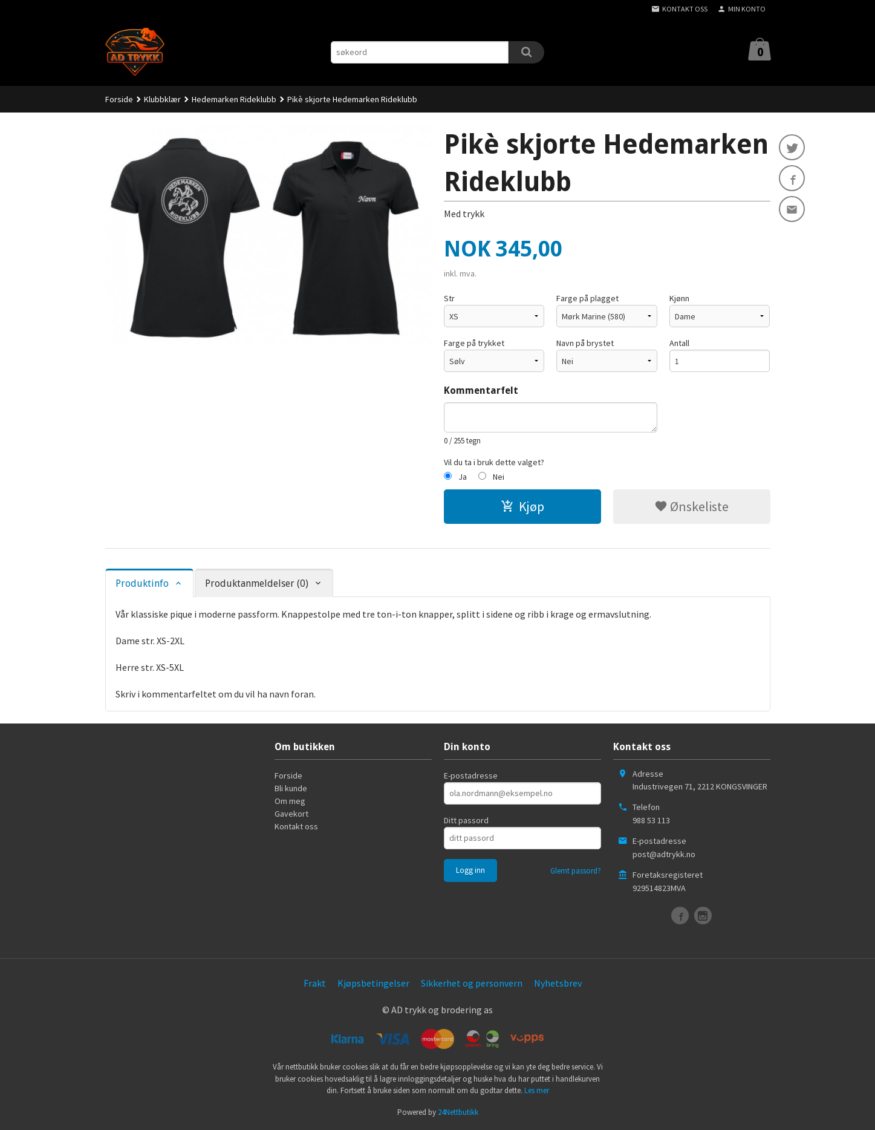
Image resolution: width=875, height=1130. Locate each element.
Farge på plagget (587, 298)
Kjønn (679, 298)
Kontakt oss (296, 826)
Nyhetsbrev (558, 983)
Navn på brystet (585, 343)
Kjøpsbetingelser (373, 983)
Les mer (536, 1090)
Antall (679, 343)
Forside (119, 99)
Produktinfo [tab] (142, 583)
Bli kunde (291, 788)
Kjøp (522, 506)
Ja (462, 476)
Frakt (315, 983)
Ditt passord (466, 820)
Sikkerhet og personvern (471, 983)
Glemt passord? (575, 871)
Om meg (290, 800)
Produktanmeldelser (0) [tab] (256, 583)
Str (449, 298)
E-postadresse (471, 775)
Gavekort (291, 813)
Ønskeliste (691, 506)
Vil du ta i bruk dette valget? (494, 462)
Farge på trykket (474, 343)
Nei (498, 476)
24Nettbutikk (458, 1112)
